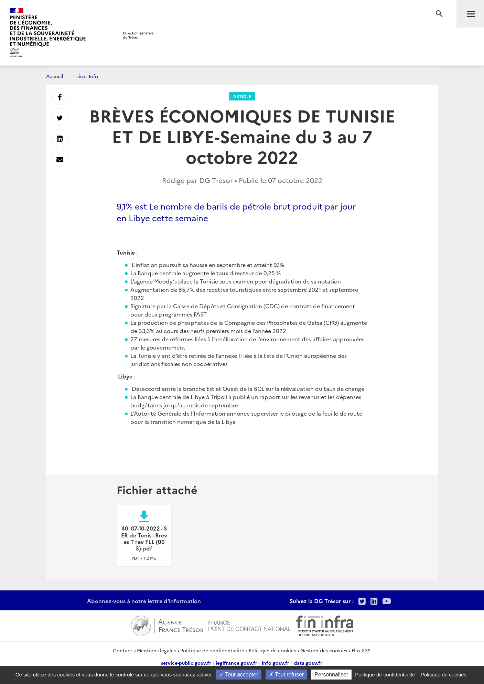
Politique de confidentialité (212, 650)
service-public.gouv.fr (186, 662)
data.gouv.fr (308, 662)
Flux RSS (361, 650)
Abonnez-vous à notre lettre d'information (144, 600)
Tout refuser (286, 674)
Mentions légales (156, 650)
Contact (122, 650)
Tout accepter (238, 674)
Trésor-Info (85, 76)
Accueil (54, 76)
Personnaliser (331, 674)
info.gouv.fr (275, 662)
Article (242, 96)
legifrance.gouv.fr (236, 662)
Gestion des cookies (323, 650)
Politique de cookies (272, 650)
